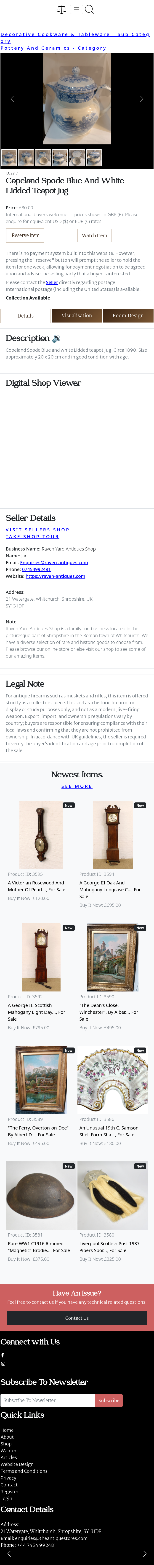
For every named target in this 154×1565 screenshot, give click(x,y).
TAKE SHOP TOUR (32, 536)
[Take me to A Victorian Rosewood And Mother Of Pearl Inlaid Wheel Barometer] (41, 856)
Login (6, 1498)
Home (6, 1430)
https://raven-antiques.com (55, 576)
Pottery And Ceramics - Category (53, 48)
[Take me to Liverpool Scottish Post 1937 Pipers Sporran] (113, 1213)
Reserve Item (26, 235)
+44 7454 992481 (36, 1545)
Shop (5, 1444)
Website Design (17, 1464)
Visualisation (77, 315)
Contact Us (77, 1318)
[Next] (145, 1553)
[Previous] (9, 1553)
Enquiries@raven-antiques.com (54, 562)
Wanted (8, 1450)
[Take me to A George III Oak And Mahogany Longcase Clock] (113, 856)
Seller (52, 282)
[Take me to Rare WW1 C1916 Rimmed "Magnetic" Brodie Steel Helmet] (41, 1213)
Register (9, 1491)
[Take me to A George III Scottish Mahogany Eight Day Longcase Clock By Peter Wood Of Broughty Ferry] (41, 979)
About (7, 1437)
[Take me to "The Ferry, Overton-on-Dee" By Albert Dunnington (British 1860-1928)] (41, 1098)
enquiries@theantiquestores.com (44, 1538)
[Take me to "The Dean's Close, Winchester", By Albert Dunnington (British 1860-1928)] (113, 979)
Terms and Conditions (23, 1471)
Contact (9, 1485)
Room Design (128, 315)
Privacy (8, 1478)
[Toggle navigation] (76, 9)
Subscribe (108, 1400)
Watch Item (94, 235)
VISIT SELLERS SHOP (38, 530)
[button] (11, 98)
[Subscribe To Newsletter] (47, 1400)
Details (26, 316)
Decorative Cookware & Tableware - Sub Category (75, 37)
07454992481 (36, 569)
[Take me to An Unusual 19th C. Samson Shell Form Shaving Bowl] (113, 1098)
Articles (8, 1457)
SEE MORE (77, 786)
